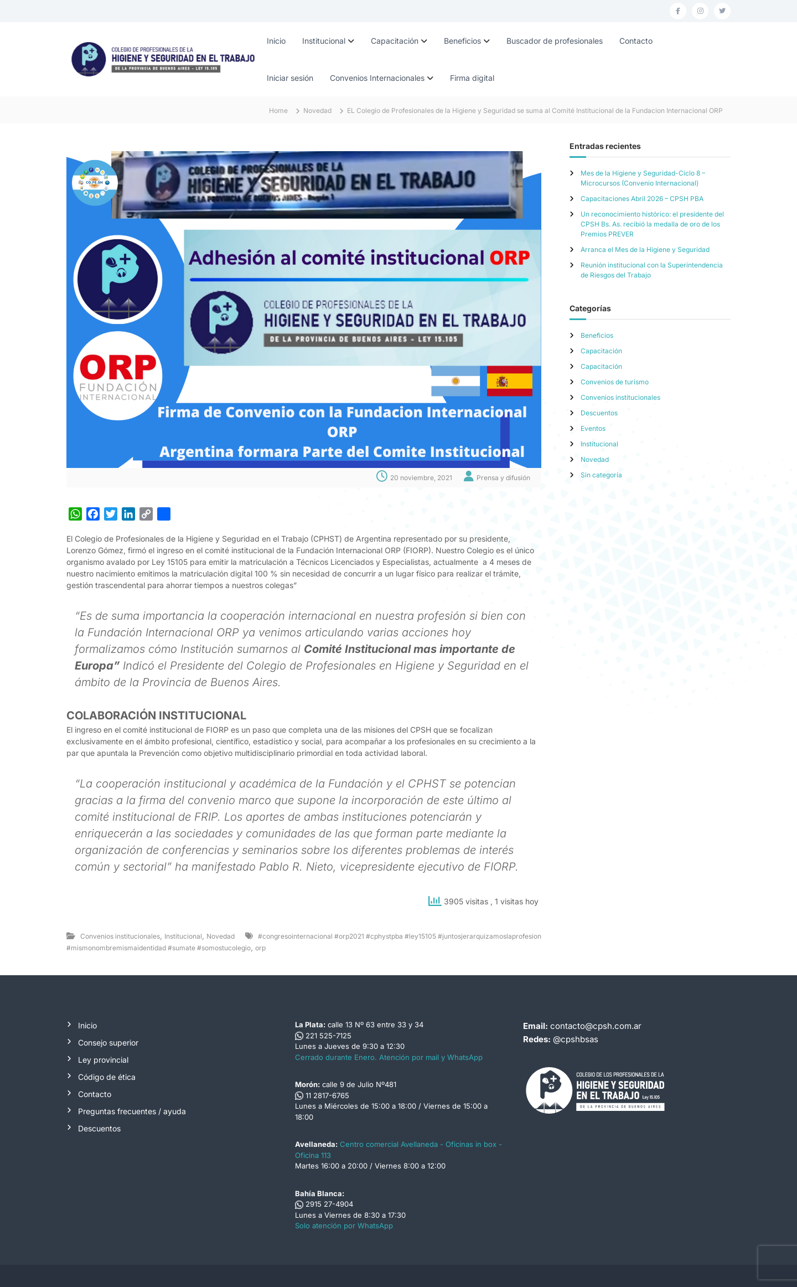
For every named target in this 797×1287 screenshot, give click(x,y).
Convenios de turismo (615, 382)
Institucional (323, 40)
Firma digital (472, 78)
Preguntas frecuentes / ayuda (132, 1111)
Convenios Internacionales (377, 78)
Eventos (593, 428)
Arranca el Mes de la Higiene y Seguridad (645, 249)
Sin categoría (601, 475)
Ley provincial (103, 1059)
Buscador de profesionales (554, 40)
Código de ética (107, 1077)
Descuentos (599, 413)
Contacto (636, 40)
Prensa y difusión (503, 477)
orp (260, 948)
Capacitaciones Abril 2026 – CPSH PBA (642, 198)
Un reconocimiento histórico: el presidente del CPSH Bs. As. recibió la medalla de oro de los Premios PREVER (652, 224)
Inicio (276, 40)
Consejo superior (108, 1042)
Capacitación (394, 40)
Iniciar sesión (290, 78)
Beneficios (462, 40)
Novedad (317, 110)
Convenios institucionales (120, 936)
